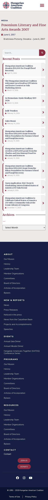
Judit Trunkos (11, 111)
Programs (11, 359)
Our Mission (9, 259)
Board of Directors (12, 283)
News (6, 305)
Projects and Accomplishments (18, 324)
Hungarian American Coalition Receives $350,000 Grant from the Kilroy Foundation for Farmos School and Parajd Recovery (22, 134)
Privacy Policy (30, 497)
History (7, 264)
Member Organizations (14, 273)
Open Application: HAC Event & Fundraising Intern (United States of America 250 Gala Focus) (21, 185)
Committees (9, 278)
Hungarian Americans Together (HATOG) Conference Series (22, 352)
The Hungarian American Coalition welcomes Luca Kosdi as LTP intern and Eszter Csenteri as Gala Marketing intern (21, 84)
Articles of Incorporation (14, 288)
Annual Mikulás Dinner (13, 346)
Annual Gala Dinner (12, 341)
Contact (10, 450)
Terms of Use (14, 497)
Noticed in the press (13, 314)
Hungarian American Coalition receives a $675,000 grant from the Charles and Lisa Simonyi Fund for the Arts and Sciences (21, 152)
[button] (42, 5)
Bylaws (7, 292)
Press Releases (11, 309)
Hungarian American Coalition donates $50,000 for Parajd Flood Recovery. (20, 68)
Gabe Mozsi (10, 121)
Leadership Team (11, 268)
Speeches (8, 329)
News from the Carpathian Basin (18, 319)
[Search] (42, 52)
